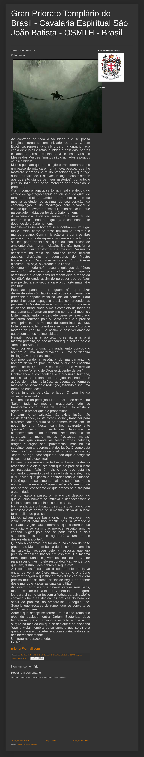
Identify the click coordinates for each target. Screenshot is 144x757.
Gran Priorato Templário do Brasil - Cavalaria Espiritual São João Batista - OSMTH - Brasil (69, 23)
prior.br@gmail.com (25, 648)
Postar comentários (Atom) (27, 744)
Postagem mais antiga (81, 740)
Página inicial (51, 740)
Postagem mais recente (20, 740)
